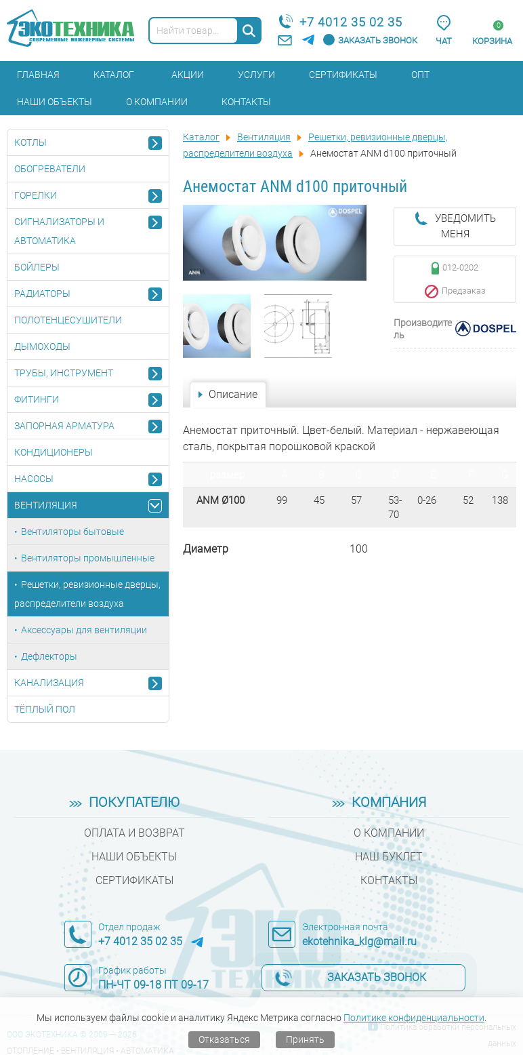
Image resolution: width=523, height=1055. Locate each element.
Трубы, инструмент (63, 372)
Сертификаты (343, 74)
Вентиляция (45, 505)
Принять (305, 1039)
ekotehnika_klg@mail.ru (359, 941)
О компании (157, 101)
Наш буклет (389, 856)
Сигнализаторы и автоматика (59, 231)
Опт (420, 74)
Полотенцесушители (68, 320)
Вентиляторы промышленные (87, 558)
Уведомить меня (465, 226)
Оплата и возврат (134, 833)
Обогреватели (49, 168)
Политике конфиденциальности (413, 1017)
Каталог (113, 74)
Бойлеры (37, 267)
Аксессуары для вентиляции (84, 629)
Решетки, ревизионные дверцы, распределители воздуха (87, 594)
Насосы (34, 478)
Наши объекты (54, 101)
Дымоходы (42, 346)
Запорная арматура (64, 425)
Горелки (35, 195)
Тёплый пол (44, 709)
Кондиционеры (53, 452)
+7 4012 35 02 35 (350, 22)
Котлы (30, 142)
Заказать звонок (377, 40)
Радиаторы (42, 293)
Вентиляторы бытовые (72, 531)
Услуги (256, 74)
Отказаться (224, 1039)
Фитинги (36, 399)
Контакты (246, 101)
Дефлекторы (49, 656)
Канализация (49, 682)
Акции (187, 74)
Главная (38, 74)
